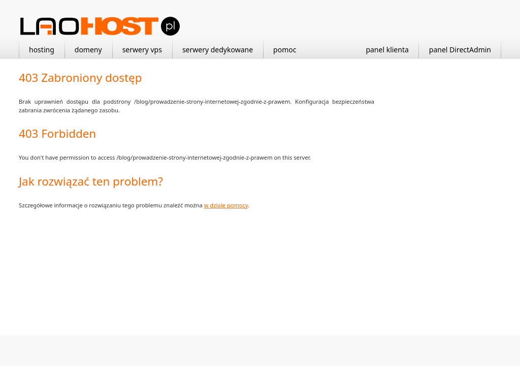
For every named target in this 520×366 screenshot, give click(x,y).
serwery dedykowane (217, 49)
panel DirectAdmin (460, 49)
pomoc (284, 49)
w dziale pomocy (226, 205)
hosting (41, 49)
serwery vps (142, 49)
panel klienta (387, 49)
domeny (88, 49)
